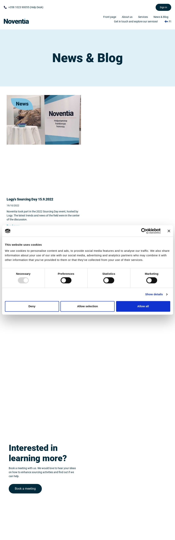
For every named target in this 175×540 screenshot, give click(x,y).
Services (143, 16)
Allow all (143, 306)
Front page (109, 16)
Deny (32, 306)
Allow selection (87, 306)
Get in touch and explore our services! (136, 21)
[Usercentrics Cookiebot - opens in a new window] (144, 231)
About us (127, 16)
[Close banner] (169, 231)
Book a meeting (25, 487)
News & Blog (161, 16)
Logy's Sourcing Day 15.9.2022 (30, 199)
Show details (154, 294)
